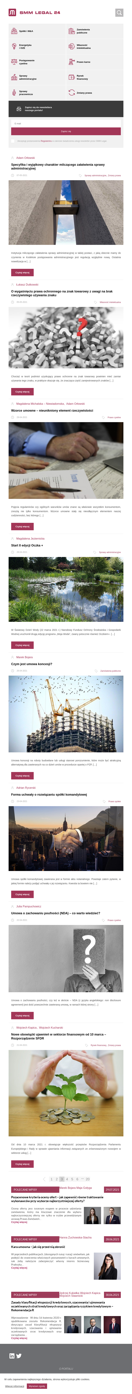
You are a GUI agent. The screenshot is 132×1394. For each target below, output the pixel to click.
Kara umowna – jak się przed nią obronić (38, 1244)
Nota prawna (66, 1372)
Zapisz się (66, 128)
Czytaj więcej (19, 1219)
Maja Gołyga (84, 1185)
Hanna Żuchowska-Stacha (75, 1234)
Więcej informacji (14, 1386)
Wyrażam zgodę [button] (37, 1386)
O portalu (66, 1366)
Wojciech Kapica (90, 1290)
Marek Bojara (67, 1185)
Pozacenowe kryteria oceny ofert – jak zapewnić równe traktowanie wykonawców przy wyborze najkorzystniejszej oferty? (57, 1196)
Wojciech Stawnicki (71, 1293)
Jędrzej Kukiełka (69, 1290)
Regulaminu (46, 138)
